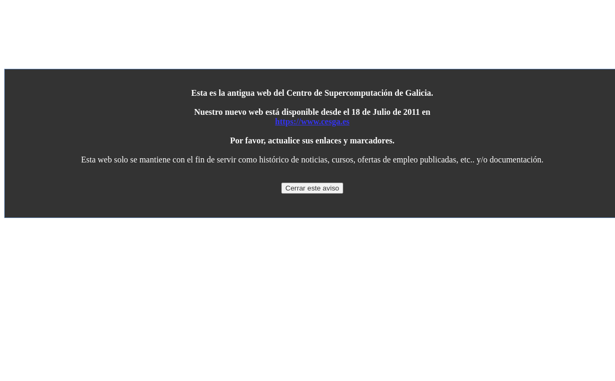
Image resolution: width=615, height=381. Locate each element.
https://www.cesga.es (312, 121)
